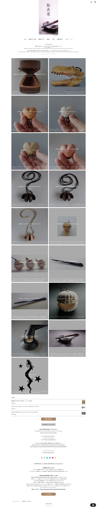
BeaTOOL (50, 463)
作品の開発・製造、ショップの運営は (41, 463)
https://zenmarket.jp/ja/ (50, 439)
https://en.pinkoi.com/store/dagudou (48, 432)
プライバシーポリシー (16, 501)
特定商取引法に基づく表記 (26, 501)
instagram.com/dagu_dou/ (48, 452)
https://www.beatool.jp (58, 463)
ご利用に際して (60, 39)
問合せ (48, 39)
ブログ (53, 39)
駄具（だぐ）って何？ (32, 39)
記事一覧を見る (48, 419)
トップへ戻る (48, 494)
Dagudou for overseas (48, 424)
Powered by (48, 505)
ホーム (25, 39)
